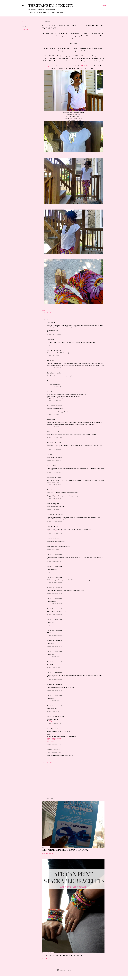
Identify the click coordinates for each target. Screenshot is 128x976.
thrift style (25, 29)
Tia (48, 455)
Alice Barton (51, 526)
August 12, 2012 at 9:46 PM (54, 679)
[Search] (103, 5)
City (52, 13)
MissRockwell (51, 749)
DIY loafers (85, 66)
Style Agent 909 (52, 477)
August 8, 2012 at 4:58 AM (54, 386)
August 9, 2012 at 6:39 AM (54, 484)
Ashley (49, 339)
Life (56, 13)
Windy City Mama (53, 554)
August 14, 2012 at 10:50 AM (54, 744)
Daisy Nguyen (51, 729)
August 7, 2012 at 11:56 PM (54, 355)
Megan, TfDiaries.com (54, 716)
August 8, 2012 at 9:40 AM (54, 414)
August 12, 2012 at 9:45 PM (54, 656)
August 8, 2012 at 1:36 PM (54, 460)
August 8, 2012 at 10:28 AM (54, 437)
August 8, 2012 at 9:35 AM (54, 400)
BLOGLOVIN (51, 740)
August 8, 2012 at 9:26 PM (54, 472)
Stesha (49, 322)
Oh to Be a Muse (52, 442)
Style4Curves (51, 432)
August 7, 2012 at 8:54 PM (54, 334)
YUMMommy (51, 504)
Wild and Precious (53, 406)
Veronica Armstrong (53, 514)
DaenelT (50, 465)
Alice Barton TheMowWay (55, 531)
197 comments (50, 853)
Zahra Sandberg (52, 373)
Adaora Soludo (52, 539)
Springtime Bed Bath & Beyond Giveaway (65, 849)
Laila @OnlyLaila (52, 350)
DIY (49, 13)
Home (30, 13)
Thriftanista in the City (50, 5)
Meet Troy (38, 13)
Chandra (50, 420)
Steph (49, 361)
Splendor (50, 490)
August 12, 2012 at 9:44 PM (54, 625)
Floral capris (46, 66)
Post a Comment (47, 762)
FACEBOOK (50, 741)
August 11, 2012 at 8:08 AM (54, 533)
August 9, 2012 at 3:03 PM (54, 498)
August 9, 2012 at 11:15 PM (54, 509)
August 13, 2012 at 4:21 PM (54, 723)
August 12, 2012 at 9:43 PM (54, 603)
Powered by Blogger (64, 970)
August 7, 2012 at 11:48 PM (54, 345)
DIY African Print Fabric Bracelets (62, 955)
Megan (51, 721)
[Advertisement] (73, 780)
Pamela (49, 392)
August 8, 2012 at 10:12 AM (54, 426)
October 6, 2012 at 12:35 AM (54, 758)
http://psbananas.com (54, 738)
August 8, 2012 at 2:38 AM (54, 368)
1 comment (49, 958)
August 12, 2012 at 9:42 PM (54, 582)
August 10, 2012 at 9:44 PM (54, 521)
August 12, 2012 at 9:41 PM (54, 561)
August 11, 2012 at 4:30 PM (54, 549)
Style (45, 13)
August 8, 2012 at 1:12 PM (54, 449)
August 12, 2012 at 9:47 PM (54, 700)
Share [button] (23, 22)
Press (61, 13)
